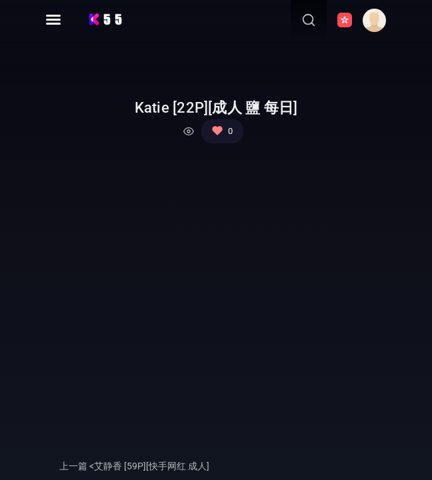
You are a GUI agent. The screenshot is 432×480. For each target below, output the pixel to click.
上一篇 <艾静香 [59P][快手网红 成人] (134, 466)
